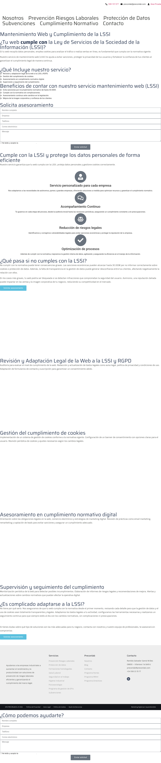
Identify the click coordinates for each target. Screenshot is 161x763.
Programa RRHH (91, 677)
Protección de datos (57, 665)
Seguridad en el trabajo (59, 677)
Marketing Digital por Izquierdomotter (143, 707)
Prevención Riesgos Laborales (63, 18)
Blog (86, 665)
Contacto (113, 23)
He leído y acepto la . (19, 143)
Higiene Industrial (56, 681)
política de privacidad (27, 143)
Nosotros (13, 18)
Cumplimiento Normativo (69, 23)
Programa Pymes (91, 673)
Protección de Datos (126, 18)
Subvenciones (18, 23)
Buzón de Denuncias (75, 707)
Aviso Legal (47, 707)
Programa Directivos (93, 681)
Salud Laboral (55, 673)
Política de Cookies (60, 707)
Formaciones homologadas (60, 669)
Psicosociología (55, 685)
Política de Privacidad (33, 707)
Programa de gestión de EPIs (61, 688)
